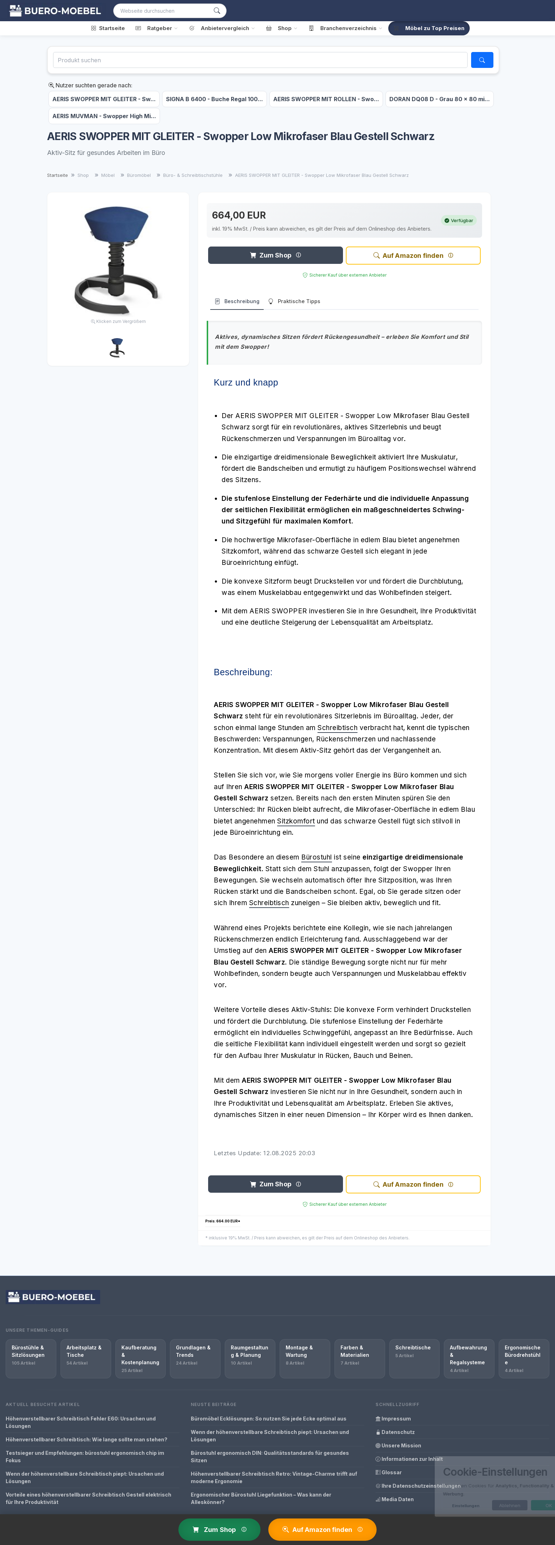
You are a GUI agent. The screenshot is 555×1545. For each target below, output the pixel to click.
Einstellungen (437, 1505)
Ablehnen (481, 1505)
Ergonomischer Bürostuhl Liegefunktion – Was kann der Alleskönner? (261, 1498)
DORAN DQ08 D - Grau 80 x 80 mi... (439, 99)
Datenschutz (395, 1432)
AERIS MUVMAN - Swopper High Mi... (104, 116)
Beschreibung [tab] (236, 301)
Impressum (393, 1419)
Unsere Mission (398, 1445)
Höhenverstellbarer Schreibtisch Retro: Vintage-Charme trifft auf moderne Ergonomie (274, 1477)
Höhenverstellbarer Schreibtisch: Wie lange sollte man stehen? (86, 1439)
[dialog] (477, 1486)
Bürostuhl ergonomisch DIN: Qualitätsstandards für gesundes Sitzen (270, 1456)
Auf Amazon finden (408, 255)
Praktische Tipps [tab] (294, 301)
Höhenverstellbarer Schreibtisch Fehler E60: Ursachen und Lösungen (81, 1422)
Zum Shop (270, 255)
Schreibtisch (337, 728)
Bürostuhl (316, 857)
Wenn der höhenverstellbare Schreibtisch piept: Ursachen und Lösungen (85, 1477)
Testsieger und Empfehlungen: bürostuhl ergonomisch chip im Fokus (85, 1456)
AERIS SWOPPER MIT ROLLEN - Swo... (326, 99)
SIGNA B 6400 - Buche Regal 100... (214, 99)
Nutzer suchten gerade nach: (90, 85)
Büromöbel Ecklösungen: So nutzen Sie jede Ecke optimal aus (269, 1419)
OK (520, 1505)
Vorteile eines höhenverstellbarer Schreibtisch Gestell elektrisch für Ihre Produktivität (88, 1498)
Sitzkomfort (296, 821)
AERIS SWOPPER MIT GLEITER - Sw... (104, 99)
